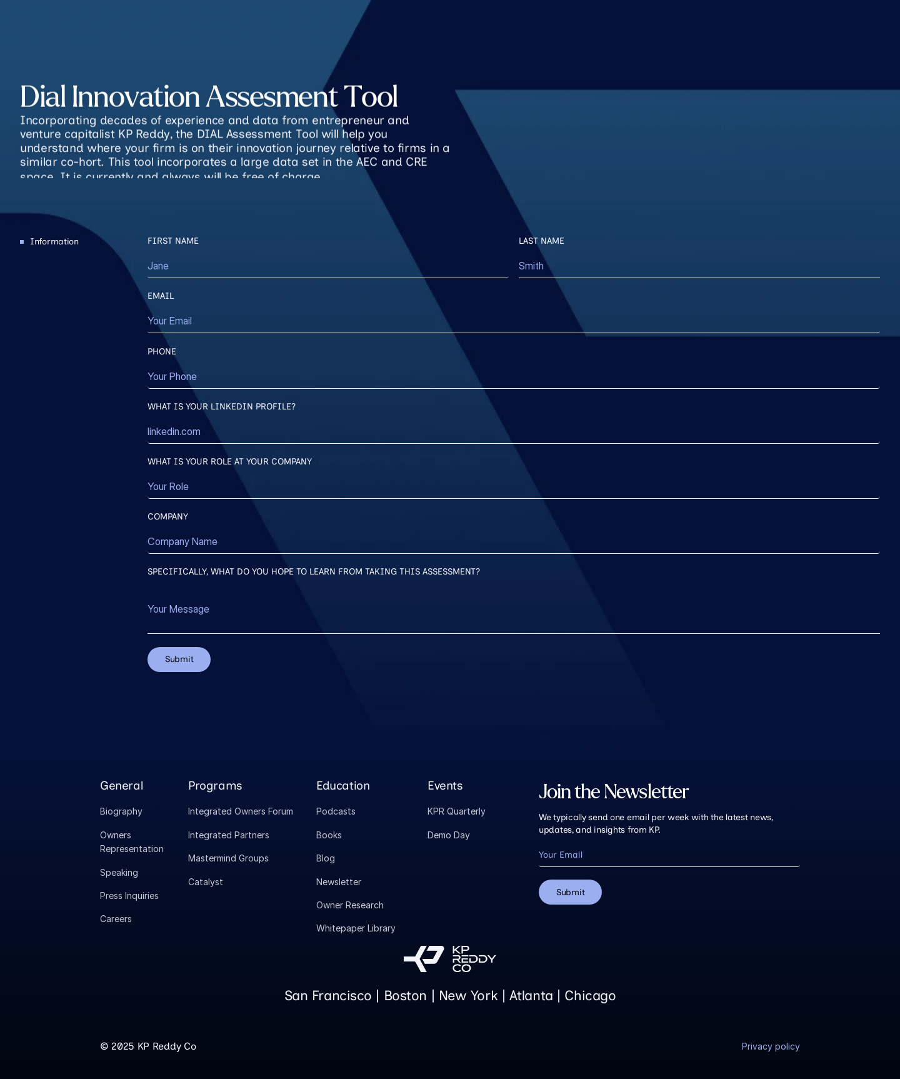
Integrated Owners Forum (240, 811)
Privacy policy (771, 1046)
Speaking (119, 872)
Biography (121, 811)
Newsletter (338, 881)
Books (329, 835)
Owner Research (350, 905)
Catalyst (205, 881)
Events (445, 785)
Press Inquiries (129, 895)
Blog (325, 858)
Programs (215, 785)
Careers (116, 918)
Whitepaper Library (356, 928)
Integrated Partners (228, 835)
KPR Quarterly (457, 811)
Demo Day (449, 835)
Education (343, 785)
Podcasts (336, 811)
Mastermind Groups (228, 858)
